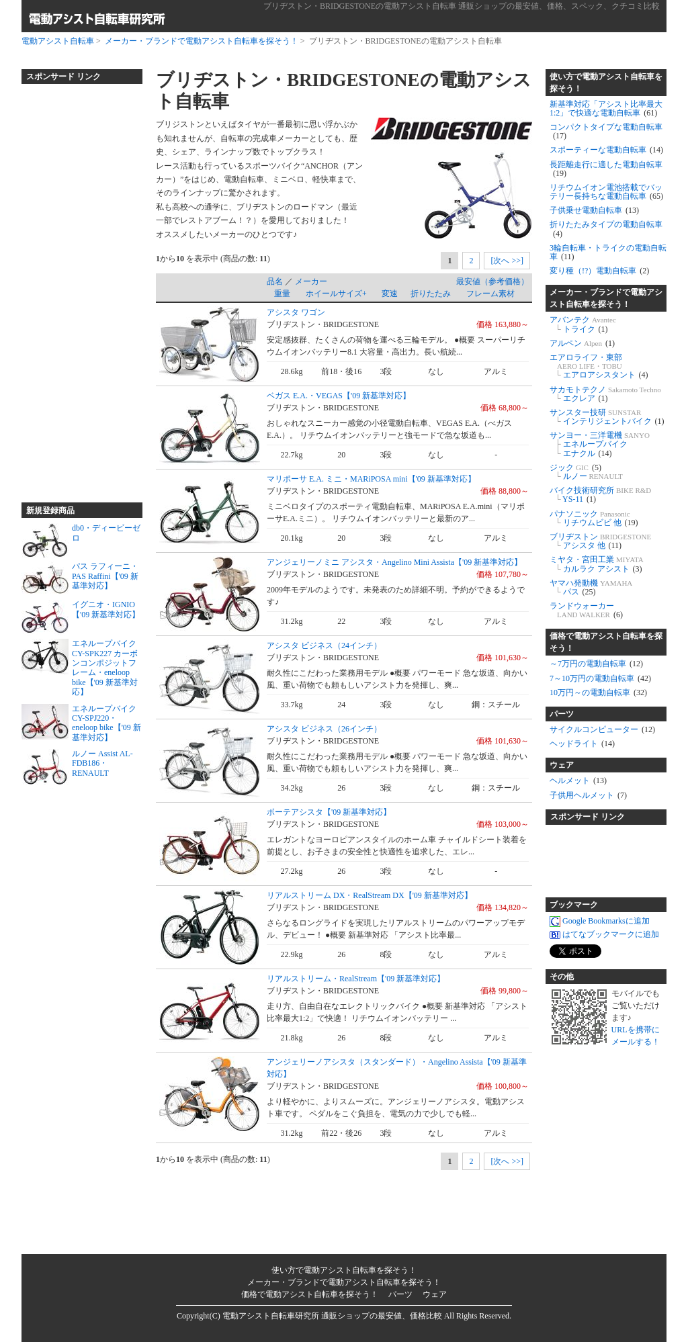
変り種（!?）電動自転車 (599, 270)
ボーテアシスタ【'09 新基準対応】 (329, 812)
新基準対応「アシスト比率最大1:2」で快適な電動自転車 (606, 108)
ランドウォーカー (586, 610)
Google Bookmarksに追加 (600, 920)
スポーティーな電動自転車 (606, 149)
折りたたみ (431, 293)
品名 (275, 281)
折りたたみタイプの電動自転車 (606, 229)
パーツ (562, 714)
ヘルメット (578, 780)
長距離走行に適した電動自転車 (606, 169)
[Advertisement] (75, 287)
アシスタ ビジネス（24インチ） (324, 645)
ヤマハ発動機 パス (591, 587)
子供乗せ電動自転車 (594, 210)
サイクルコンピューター (602, 729)
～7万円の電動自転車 (596, 663)
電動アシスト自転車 (58, 41)
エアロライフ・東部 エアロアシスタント (599, 366)
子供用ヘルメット (588, 795)
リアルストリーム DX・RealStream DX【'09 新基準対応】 (369, 895)
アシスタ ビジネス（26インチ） (324, 728)
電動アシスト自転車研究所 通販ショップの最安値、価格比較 (332, 1316)
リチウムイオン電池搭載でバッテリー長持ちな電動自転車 (606, 192)
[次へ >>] (506, 260)
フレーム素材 (490, 293)
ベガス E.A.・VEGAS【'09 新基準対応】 (339, 395)
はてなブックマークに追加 (604, 934)
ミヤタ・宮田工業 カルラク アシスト (597, 564)
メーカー (311, 281)
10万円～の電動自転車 (598, 692)
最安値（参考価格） (492, 281)
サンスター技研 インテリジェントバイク (607, 417)
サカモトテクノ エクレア (605, 394)
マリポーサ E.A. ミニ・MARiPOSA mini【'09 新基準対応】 (371, 479)
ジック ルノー (586, 472)
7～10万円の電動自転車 (600, 678)
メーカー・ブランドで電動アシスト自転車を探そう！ (201, 41)
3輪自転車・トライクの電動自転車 (608, 252)
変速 (390, 293)
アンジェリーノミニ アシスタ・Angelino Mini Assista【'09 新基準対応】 (394, 562)
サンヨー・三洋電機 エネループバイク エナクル (600, 444)
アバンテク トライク (583, 324)
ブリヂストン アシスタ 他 (600, 541)
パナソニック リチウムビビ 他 (594, 518)
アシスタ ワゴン (296, 312)
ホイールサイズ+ (336, 293)
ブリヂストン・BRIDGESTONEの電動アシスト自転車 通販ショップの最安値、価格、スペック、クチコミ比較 (461, 6)
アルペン (582, 343)
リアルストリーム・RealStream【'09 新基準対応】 (356, 978)
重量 (282, 293)
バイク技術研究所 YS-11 (600, 495)
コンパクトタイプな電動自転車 (606, 131)
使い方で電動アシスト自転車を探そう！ (606, 82)
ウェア (562, 765)
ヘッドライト (582, 743)
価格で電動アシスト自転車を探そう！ (606, 642)
